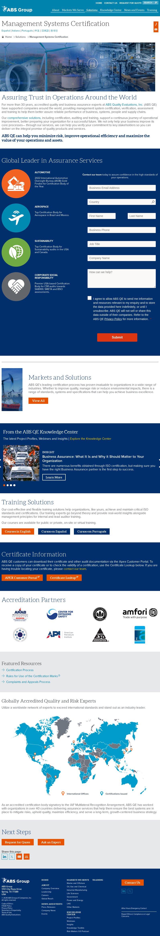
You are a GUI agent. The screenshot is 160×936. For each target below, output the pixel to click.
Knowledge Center (111, 10)
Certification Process (20, 669)
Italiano (16, 30)
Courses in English (18, 530)
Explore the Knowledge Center (90, 439)
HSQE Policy (6, 905)
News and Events (134, 10)
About (55, 10)
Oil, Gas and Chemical (76, 885)
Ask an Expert (51, 841)
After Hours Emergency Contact (134, 907)
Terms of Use (7, 911)
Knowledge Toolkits (75, 927)
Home (99, 3)
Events (45, 913)
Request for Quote (130, 3)
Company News (49, 909)
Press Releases (48, 906)
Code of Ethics (7, 903)
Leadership (46, 890)
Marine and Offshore (76, 882)
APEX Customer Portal (21, 576)
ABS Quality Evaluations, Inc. (124, 104)
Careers (45, 894)
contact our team (75, 567)
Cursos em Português (91, 530)
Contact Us (110, 3)
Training (152, 10)
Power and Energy (75, 899)
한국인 (54, 30)
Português (27, 30)
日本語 (45, 30)
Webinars (71, 920)
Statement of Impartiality (11, 909)
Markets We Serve (73, 10)
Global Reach (47, 897)
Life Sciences (73, 892)
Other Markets (73, 906)
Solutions (92, 10)
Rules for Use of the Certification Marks (32, 675)
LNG (69, 902)
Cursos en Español (54, 530)
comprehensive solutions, (24, 118)
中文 (37, 30)
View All (38, 400)
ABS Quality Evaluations (11, 914)
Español (6, 30)
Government (72, 895)
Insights (70, 923)
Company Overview (50, 887)
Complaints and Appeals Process (28, 681)
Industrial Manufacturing (77, 888)
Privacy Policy (113, 319)
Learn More (54, 477)
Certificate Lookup (63, 576)
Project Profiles (73, 916)
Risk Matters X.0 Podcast (78, 930)
